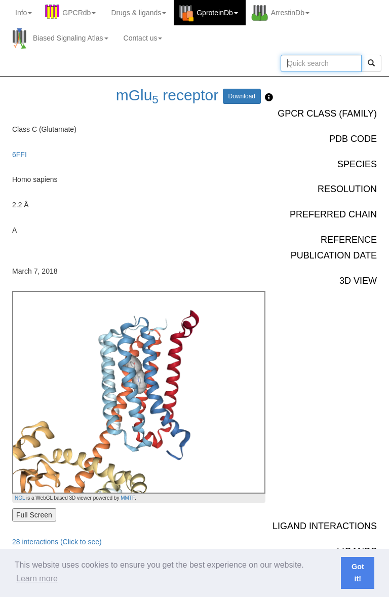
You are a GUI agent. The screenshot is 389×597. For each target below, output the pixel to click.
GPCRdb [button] (79, 13)
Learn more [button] (37, 578)
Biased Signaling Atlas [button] (70, 38)
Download (241, 96)
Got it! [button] (358, 573)
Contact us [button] (143, 38)
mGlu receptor (167, 95)
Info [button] (23, 13)
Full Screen (34, 515)
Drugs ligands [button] (138, 13)
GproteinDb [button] (217, 13)
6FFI (19, 155)
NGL (20, 498)
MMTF (128, 498)
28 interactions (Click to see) (57, 542)
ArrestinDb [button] (290, 13)
